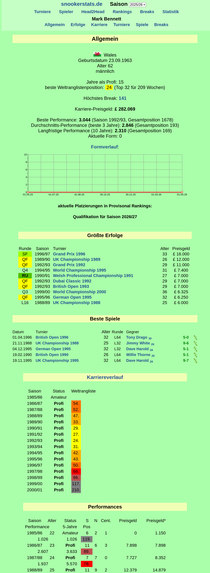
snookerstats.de (81, 4)
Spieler (66, 11)
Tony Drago (139, 337)
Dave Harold (139, 349)
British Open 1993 (71, 286)
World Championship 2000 (79, 291)
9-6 (186, 343)
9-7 (186, 360)
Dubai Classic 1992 (72, 281)
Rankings (122, 11)
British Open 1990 (52, 355)
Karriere (99, 24)
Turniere (42, 11)
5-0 (186, 337)
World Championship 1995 (79, 270)
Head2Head (93, 11)
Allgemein (54, 24)
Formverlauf (104, 146)
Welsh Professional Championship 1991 (93, 275)
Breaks (147, 11)
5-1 (186, 349)
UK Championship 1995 (57, 360)
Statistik (170, 11)
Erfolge (78, 24)
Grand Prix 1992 (69, 264)
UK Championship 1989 (76, 259)
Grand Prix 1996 (69, 254)
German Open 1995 (72, 297)
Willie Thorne (140, 355)
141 (122, 98)
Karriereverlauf (105, 377)
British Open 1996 (52, 337)
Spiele (142, 24)
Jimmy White (140, 343)
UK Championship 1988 (76, 302)
